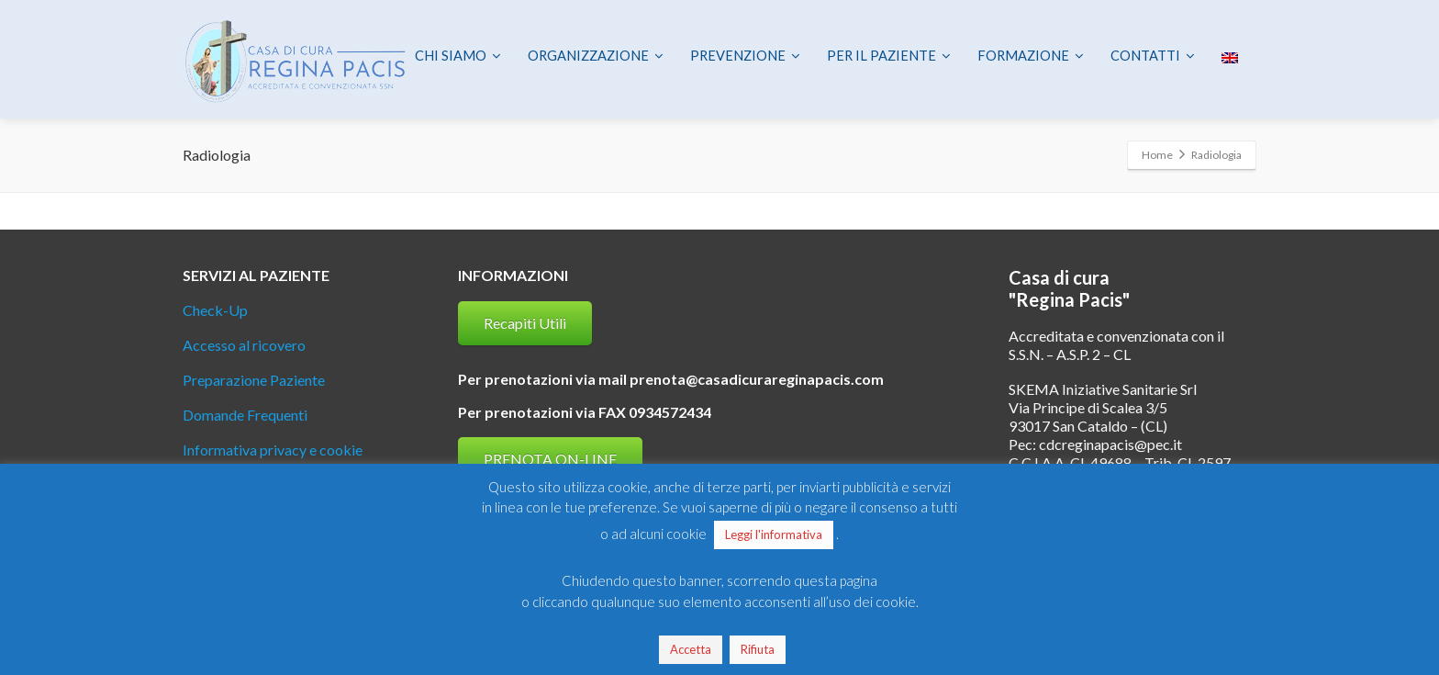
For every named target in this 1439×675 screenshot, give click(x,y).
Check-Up (215, 310)
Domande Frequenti (245, 414)
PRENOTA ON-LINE (550, 458)
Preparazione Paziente (254, 379)
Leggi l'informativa (773, 534)
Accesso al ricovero (244, 345)
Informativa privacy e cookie (273, 449)
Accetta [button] (690, 649)
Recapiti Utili (525, 323)
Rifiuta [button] (758, 649)
